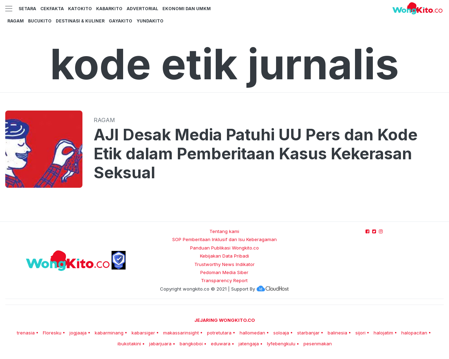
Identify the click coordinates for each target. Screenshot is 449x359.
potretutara (219, 332)
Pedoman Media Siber (224, 272)
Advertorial (142, 8)
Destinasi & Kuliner (80, 21)
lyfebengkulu (281, 343)
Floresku (52, 332)
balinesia (337, 332)
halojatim (383, 332)
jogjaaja (78, 332)
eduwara (220, 343)
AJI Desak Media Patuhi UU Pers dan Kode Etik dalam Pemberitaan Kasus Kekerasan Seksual (255, 153)
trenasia (26, 332)
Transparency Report (224, 280)
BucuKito (40, 21)
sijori (360, 332)
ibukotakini (129, 343)
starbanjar (308, 332)
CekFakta (52, 8)
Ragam (15, 21)
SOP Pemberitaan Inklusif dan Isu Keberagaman (224, 239)
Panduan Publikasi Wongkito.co (224, 248)
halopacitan (414, 332)
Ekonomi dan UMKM (186, 8)
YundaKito (149, 21)
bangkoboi (191, 343)
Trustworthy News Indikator (224, 264)
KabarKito (109, 8)
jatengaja (249, 343)
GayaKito (120, 21)
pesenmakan (317, 343)
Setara (27, 8)
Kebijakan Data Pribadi (224, 256)
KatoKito (80, 8)
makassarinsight (181, 332)
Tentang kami (224, 231)
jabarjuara (160, 343)
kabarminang (109, 332)
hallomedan (252, 332)
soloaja (281, 332)
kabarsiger (143, 332)
